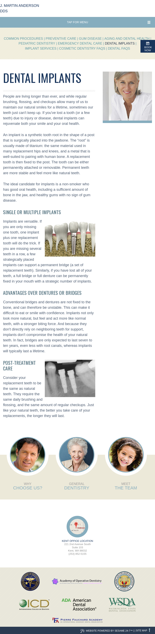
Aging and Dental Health (127, 38)
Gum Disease (90, 38)
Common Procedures (23, 38)
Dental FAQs (119, 48)
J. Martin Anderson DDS (19, 8)
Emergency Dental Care (80, 43)
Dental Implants (120, 43)
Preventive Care (61, 38)
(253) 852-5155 (78, 553)
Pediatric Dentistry (37, 43)
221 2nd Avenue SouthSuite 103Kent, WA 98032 (77, 545)
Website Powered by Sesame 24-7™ (106, 631)
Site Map (141, 630)
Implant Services (41, 48)
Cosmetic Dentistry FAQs (82, 48)
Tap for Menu (77, 22)
